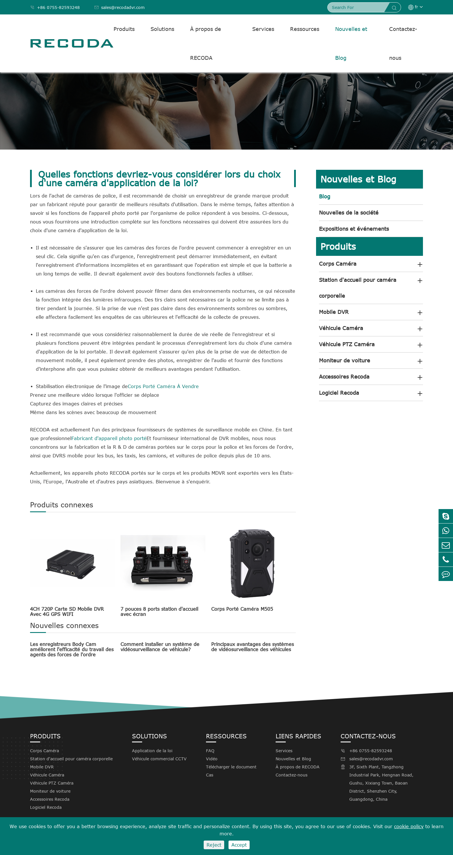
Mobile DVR (334, 312)
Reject (214, 844)
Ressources (304, 29)
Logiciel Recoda (339, 393)
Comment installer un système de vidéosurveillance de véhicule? (159, 647)
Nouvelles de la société (348, 212)
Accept (239, 844)
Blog (324, 196)
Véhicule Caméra (341, 328)
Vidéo (212, 758)
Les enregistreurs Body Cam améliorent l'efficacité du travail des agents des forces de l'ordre (72, 649)
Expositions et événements (354, 229)
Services (263, 29)
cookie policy (409, 826)
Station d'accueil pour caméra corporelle (357, 288)
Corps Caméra (338, 263)
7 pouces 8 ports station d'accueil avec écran (159, 611)
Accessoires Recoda (344, 376)
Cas (209, 774)
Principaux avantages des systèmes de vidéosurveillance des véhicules (252, 647)
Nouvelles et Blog (351, 43)
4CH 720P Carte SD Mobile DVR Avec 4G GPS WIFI (67, 611)
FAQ (210, 750)
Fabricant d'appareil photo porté (108, 438)
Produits (124, 29)
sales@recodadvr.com (119, 7)
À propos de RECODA (205, 43)
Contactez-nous (403, 43)
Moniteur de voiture (344, 360)
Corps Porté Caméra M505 (242, 609)
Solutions (162, 29)
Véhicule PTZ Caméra (347, 344)
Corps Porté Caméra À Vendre (163, 386)
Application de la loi (152, 750)
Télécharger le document (231, 766)
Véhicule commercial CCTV (159, 758)
